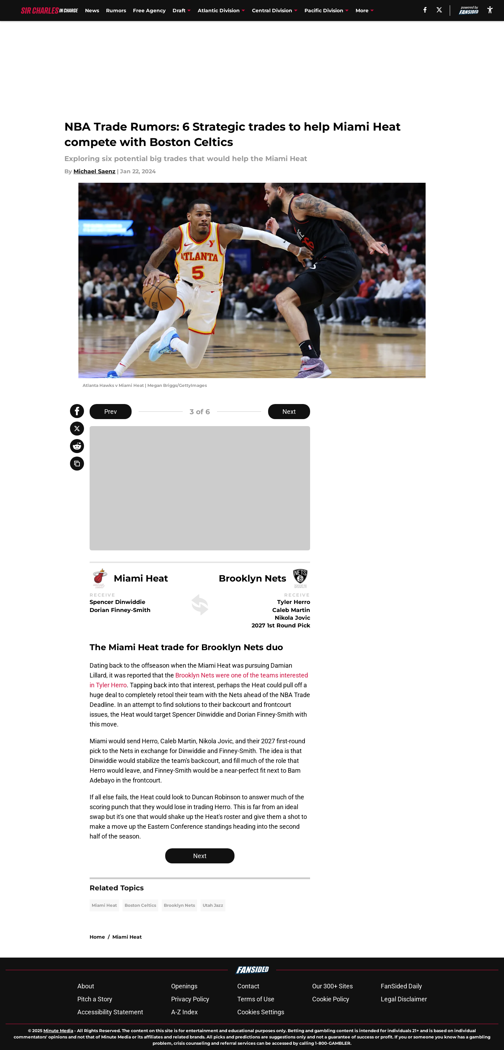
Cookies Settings (260, 1012)
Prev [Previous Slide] (110, 411)
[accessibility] (489, 9)
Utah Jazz (213, 905)
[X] (439, 10)
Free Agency (149, 10)
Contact (248, 986)
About (85, 986)
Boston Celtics (140, 905)
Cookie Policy (330, 999)
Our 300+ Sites (332, 986)
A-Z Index (184, 1012)
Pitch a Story (94, 999)
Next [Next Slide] (289, 411)
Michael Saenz (94, 171)
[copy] (77, 464)
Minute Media (58, 1030)
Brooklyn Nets (179, 905)
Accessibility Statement (110, 1012)
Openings (184, 986)
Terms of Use (255, 999)
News (92, 10)
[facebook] (425, 10)
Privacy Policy (190, 999)
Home (97, 937)
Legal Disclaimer (404, 999)
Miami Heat (104, 905)
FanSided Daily (401, 986)
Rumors (116, 10)
